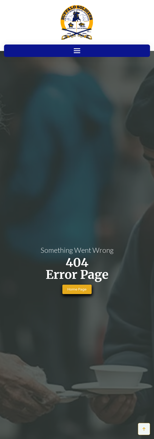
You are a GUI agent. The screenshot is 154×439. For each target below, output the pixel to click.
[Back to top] (144, 429)
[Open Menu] (77, 51)
